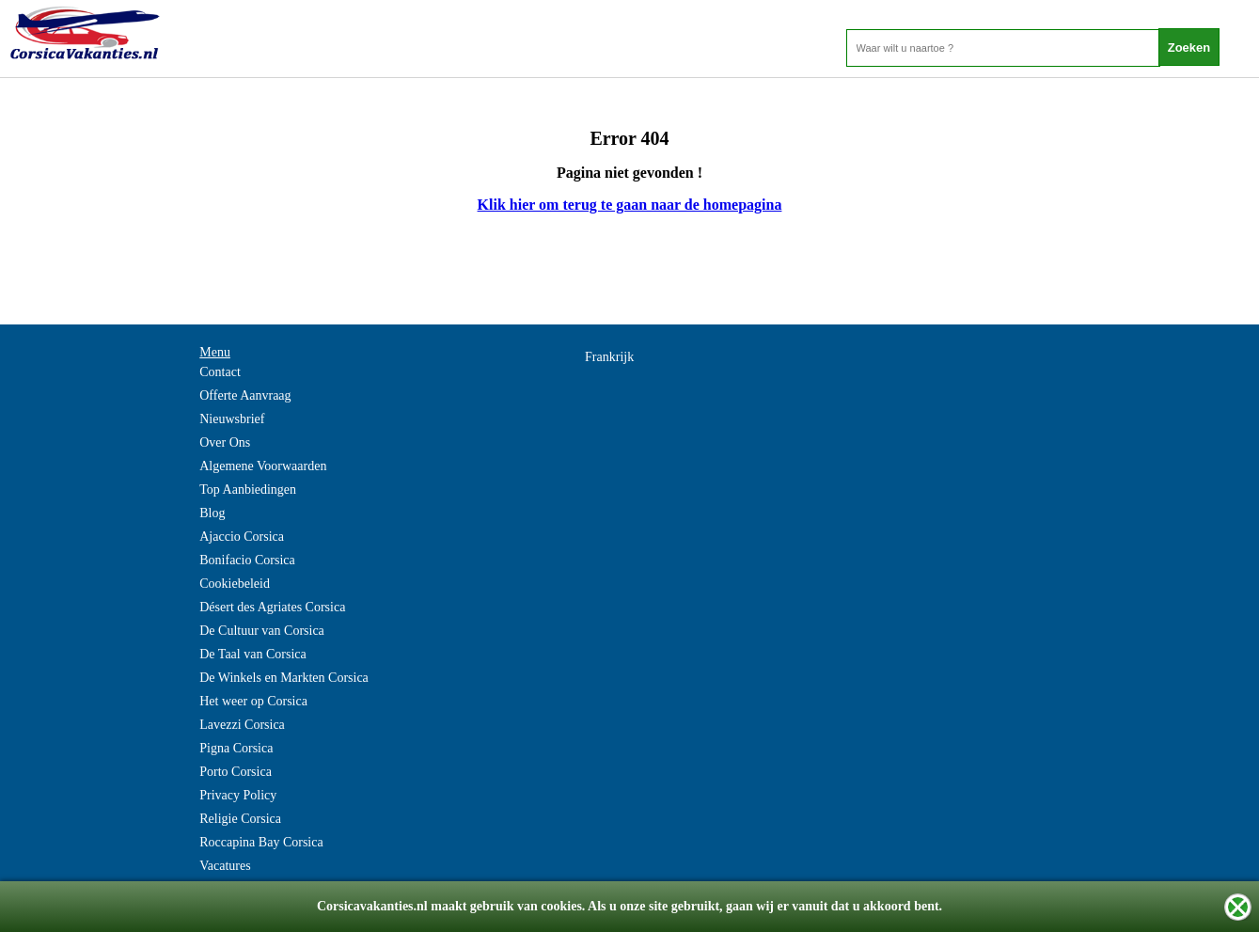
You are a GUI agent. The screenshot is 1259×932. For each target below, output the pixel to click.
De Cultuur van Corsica (261, 631)
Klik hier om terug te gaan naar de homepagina (630, 205)
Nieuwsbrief (231, 419)
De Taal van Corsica (252, 654)
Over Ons (224, 442)
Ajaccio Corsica (241, 536)
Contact (220, 372)
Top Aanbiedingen (247, 489)
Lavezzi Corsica (242, 725)
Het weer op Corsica (253, 701)
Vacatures (224, 866)
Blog (212, 513)
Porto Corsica (235, 772)
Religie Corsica (240, 819)
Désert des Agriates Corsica (272, 607)
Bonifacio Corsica (246, 560)
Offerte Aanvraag (245, 395)
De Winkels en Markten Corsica (284, 678)
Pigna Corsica (236, 748)
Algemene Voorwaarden (262, 466)
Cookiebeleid (234, 584)
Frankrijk (609, 357)
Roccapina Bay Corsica (261, 842)
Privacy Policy (237, 795)
